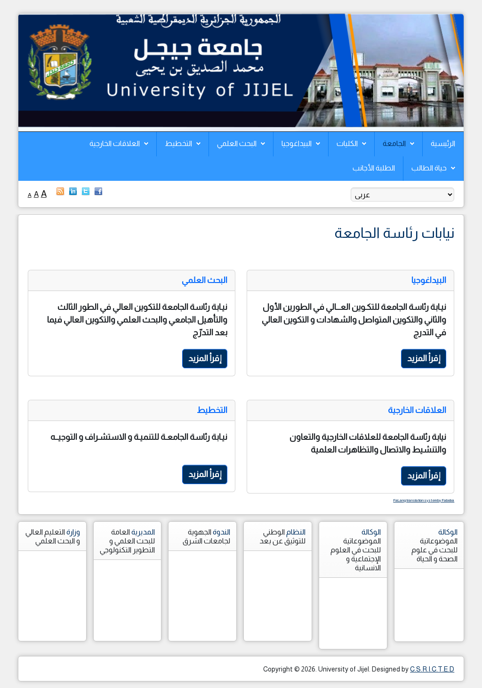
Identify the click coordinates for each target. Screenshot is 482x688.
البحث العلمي (237, 143)
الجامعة (394, 143)
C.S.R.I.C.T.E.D (432, 669)
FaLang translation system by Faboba (423, 500)
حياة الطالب (429, 168)
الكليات (347, 143)
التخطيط (178, 143)
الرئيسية (443, 143)
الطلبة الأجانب (374, 168)
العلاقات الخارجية (114, 143)
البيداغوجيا (296, 143)
